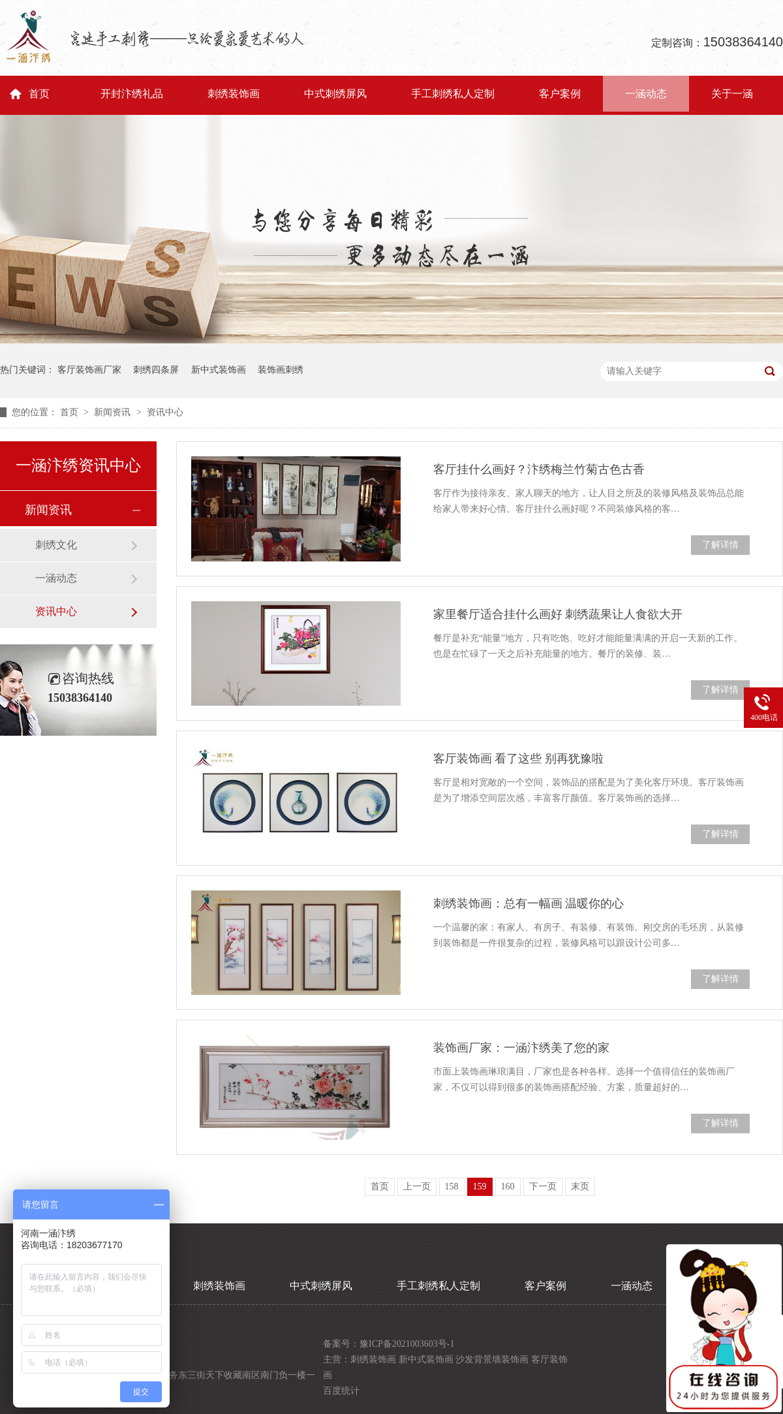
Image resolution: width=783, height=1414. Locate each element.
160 (508, 1186)
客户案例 (560, 93)
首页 (39, 93)
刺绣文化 (56, 544)
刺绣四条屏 (156, 370)
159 (480, 1186)
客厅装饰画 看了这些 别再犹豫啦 (518, 758)
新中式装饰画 (218, 370)
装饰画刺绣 (280, 370)
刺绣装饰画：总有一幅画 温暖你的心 (528, 903)
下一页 (543, 1186)
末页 (580, 1186)
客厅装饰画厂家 (89, 370)
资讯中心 (165, 412)
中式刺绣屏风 (335, 93)
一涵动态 (646, 93)
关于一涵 (732, 93)
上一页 (417, 1186)
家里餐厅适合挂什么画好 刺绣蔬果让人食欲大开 (558, 614)
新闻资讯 (113, 412)
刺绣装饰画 (233, 93)
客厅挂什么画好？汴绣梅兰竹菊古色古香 (539, 469)
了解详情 (720, 545)
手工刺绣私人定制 (453, 93)
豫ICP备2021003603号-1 (407, 1344)
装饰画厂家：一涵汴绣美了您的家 (521, 1047)
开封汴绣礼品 (131, 93)
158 (452, 1186)
